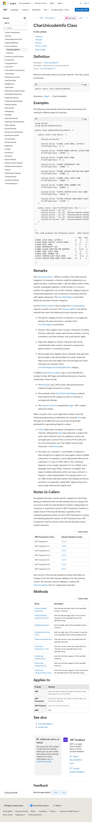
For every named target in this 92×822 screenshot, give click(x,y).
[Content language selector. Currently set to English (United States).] (14, 806)
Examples (38, 39)
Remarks (38, 43)
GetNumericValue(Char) (43, 639)
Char (80, 417)
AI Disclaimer (7, 811)
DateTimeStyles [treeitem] (10, 80)
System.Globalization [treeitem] (12, 32)
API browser (49, 18)
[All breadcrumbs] (36, 18)
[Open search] (80, 3)
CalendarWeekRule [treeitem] (11, 43)
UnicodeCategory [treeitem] (11, 183)
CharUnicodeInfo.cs (47, 68)
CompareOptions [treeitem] (11, 63)
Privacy (52, 811)
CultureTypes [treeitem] (9, 73)
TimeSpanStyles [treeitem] (10, 176)
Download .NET (82, 10)
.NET (41, 18)
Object (46, 96)
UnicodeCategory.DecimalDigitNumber (54, 367)
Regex (71, 405)
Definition (39, 36)
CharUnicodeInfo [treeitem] (13, 49)
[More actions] (87, 18)
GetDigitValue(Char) (42, 625)
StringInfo (46, 384)
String (55, 446)
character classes (49, 405)
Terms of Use (7, 815)
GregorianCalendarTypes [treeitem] (14, 101)
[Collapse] (25, 18)
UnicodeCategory (65, 297)
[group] (61, 193)
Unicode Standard (44, 276)
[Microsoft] (4, 3)
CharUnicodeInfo (47, 305)
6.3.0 (63, 560)
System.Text (43, 727)
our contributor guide (45, 760)
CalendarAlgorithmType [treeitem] (13, 39)
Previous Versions (21, 811)
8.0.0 (63, 569)
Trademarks (19, 815)
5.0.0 (63, 541)
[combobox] (15, 23)
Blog (32, 811)
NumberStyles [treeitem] (10, 139)
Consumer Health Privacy (69, 811)
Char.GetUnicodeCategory (66, 393)
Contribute (43, 811)
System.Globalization (51, 62)
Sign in (86, 3)
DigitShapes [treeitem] (9, 87)
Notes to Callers (41, 46)
